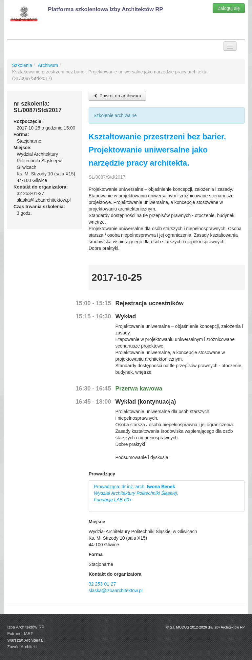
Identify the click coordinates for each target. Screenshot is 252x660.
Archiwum (48, 65)
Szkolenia (22, 65)
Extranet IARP (20, 633)
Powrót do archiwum (117, 95)
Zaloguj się (229, 8)
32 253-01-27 (102, 584)
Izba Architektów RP (25, 627)
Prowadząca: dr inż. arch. (136, 493)
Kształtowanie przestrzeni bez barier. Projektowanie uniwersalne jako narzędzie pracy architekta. (157, 149)
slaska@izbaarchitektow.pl (115, 590)
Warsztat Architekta (25, 640)
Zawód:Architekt (22, 647)
